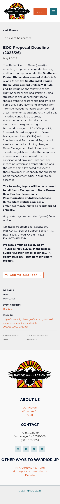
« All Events (10, 30)
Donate (30, 475)
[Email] (18, 449)
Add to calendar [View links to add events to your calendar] (24, 275)
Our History (30, 407)
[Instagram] (34, 449)
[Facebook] (26, 449)
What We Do (30, 411)
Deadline (7, 309)
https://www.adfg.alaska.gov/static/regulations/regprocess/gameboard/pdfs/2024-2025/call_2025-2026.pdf (28, 323)
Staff (30, 415)
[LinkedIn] (42, 449)
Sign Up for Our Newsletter (30, 471)
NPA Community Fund (30, 467)
